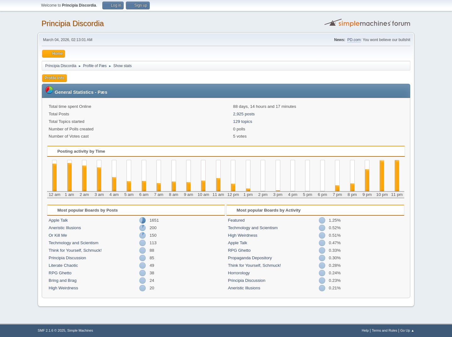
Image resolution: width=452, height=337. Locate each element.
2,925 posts (244, 114)
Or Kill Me (58, 235)
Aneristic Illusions (65, 227)
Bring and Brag (63, 280)
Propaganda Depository (250, 257)
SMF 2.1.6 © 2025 (51, 330)
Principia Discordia (72, 23)
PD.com (354, 40)
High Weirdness (63, 288)
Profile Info (54, 78)
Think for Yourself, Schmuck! (75, 250)
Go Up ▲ (407, 330)
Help (365, 330)
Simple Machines (80, 330)
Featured (236, 220)
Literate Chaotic (63, 265)
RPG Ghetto (60, 273)
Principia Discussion (67, 257)
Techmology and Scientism (74, 242)
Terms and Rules (384, 330)
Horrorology (239, 273)
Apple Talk (58, 220)
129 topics (242, 121)
